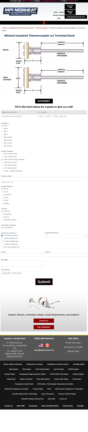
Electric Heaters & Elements (12, 364)
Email (3, 252)
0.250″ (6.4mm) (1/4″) (9, 162)
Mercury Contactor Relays (67, 394)
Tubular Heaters (9, 374)
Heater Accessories (26, 379)
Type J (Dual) (6, 137)
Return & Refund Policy (50, 406)
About (56, 12)
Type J (4, 126)
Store (59, 18)
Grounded (5, 211)
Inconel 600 (6, 195)
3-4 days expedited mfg (9, 241)
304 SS (4, 189)
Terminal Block (7, 228)
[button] (44, 23)
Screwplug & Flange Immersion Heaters (32, 374)
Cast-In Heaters (59, 369)
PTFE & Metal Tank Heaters (59, 374)
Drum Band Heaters (43, 379)
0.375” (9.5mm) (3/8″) (9, 168)
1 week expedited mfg (9, 238)
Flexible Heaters (73, 369)
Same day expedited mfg (10, 247)
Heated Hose (11, 379)
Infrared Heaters (78, 374)
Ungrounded (6, 214)
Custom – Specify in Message (11, 171)
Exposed (5, 217)
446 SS (4, 198)
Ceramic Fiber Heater (61, 379)
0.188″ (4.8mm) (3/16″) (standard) (12, 159)
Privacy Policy (68, 406)
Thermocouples (42, 27)
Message (4, 259)
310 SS (4, 200)
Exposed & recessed (8, 220)
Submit (44, 282)
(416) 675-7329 (16, 351)
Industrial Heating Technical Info (32, 399)
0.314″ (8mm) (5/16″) (9, 165)
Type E (4, 134)
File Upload (5, 270)
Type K (4, 128)
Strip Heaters (26, 369)
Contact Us (63, 399)
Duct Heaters (77, 379)
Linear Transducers (47, 394)
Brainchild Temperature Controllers (16, 389)
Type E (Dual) (6, 146)
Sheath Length (6, 176)
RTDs (49, 389)
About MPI (51, 399)
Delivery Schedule (59, 15)
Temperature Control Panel (24, 384)
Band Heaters (13, 369)
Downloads (33, 406)
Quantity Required (52, 233)
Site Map (80, 406)
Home (4, 27)
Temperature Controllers (34, 364)
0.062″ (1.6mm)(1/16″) (9, 154)
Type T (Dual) (6, 143)
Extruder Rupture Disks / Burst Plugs (24, 394)
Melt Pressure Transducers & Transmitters (69, 389)
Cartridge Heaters (79, 364)
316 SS (4, 192)
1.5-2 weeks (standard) (9, 235)
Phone (48, 252)
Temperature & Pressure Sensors (21, 27)
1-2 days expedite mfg (9, 244)
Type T (4, 131)
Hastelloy (5, 203)
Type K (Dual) (6, 140)
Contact (61, 12)
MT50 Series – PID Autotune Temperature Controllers (55, 384)
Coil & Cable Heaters (42, 369)
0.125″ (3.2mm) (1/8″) (9, 157)
